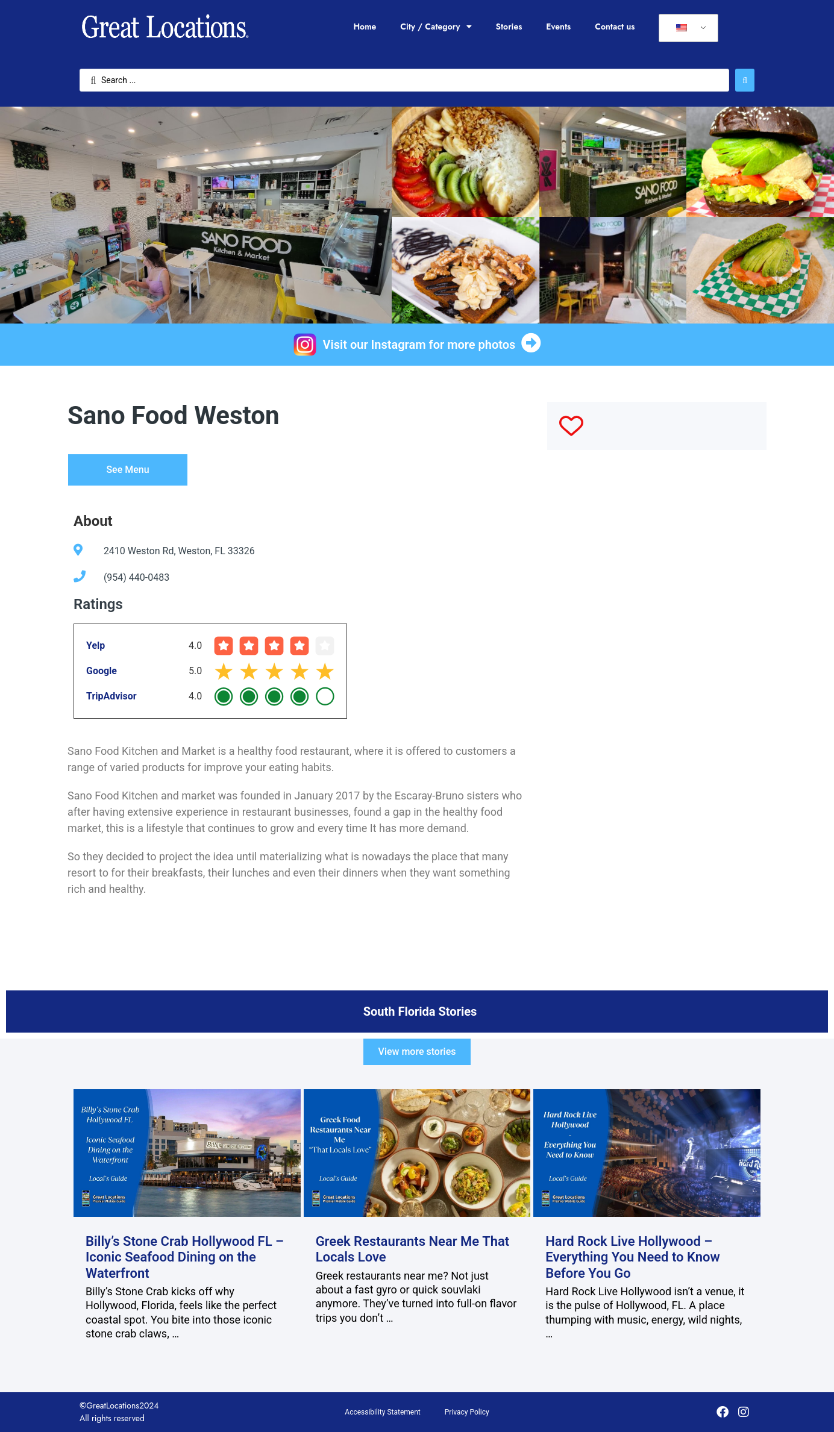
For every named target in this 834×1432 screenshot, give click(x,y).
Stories (509, 26)
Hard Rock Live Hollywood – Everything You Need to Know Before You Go (632, 1257)
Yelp (95, 645)
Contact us (615, 26)
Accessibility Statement (382, 1412)
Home (364, 26)
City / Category (435, 26)
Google (101, 671)
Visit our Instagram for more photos (419, 344)
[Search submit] (744, 80)
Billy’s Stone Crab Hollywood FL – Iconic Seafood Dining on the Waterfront (185, 1257)
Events (558, 26)
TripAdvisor (111, 696)
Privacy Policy (467, 1412)
